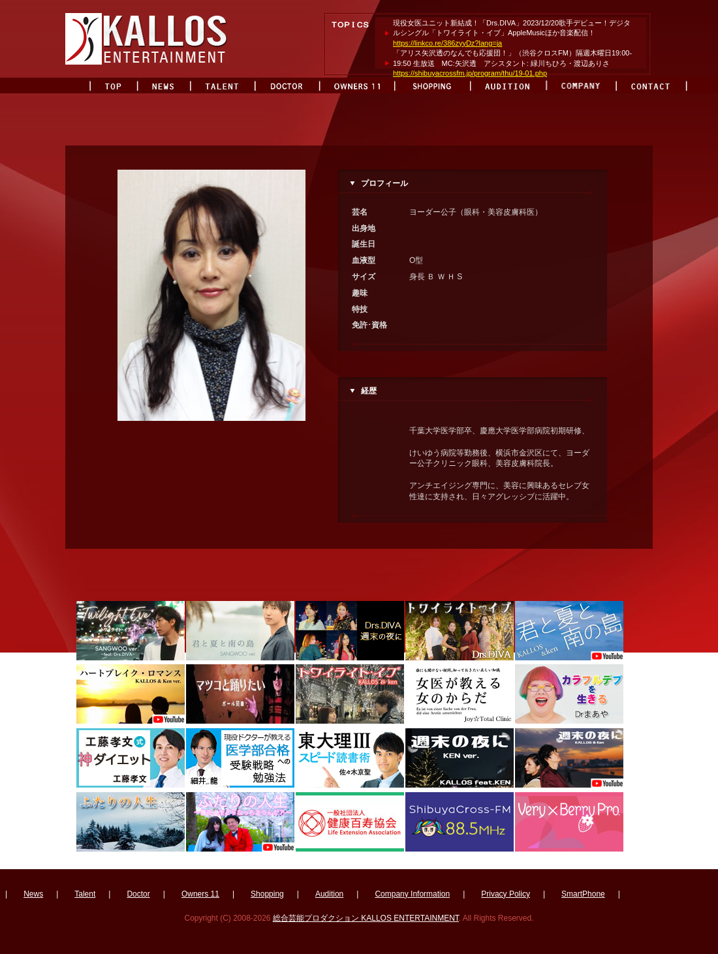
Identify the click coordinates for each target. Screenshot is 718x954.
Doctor (138, 894)
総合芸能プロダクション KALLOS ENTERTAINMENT (366, 918)
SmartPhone (583, 894)
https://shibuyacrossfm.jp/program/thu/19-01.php (470, 73)
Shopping (267, 894)
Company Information (412, 894)
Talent (84, 894)
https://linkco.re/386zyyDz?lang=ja (447, 43)
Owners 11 (200, 894)
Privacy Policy (505, 894)
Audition (329, 894)
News (33, 894)
